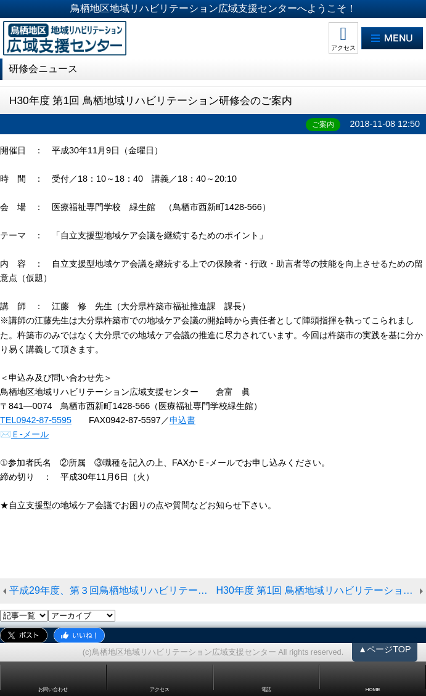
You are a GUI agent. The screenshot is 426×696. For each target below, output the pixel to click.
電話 (266, 689)
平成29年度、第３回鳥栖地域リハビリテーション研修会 (112, 590)
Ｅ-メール (30, 434)
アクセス (343, 47)
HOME (373, 689)
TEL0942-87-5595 (36, 420)
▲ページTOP (384, 649)
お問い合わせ (53, 689)
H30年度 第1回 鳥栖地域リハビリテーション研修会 (321, 590)
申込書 (182, 420)
